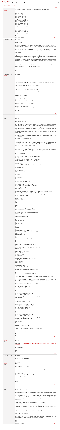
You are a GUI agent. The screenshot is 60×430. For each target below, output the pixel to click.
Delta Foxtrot (6, 40)
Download (7, 2)
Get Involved (26, 2)
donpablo (5, 10)
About (17, 2)
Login (58, 2)
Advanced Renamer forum (7, 7)
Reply (56, 7)
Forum (32, 2)
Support (21, 2)
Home (2, 2)
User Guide (12, 2)
